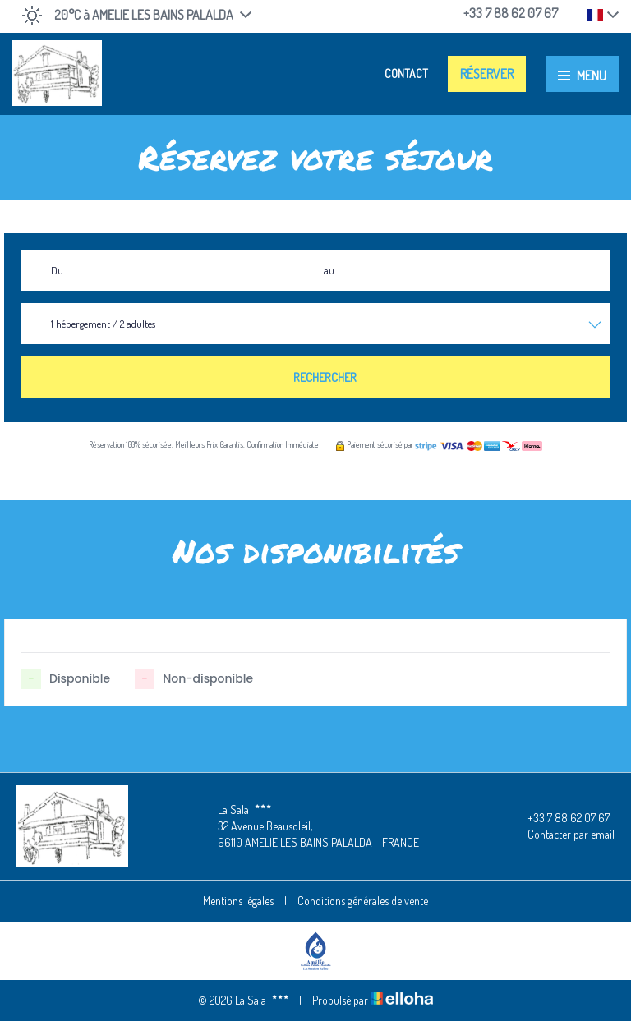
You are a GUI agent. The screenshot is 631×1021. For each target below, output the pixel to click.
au (329, 270)
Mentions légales (238, 901)
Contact (406, 73)
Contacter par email (562, 834)
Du (57, 270)
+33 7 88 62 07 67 (559, 818)
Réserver (487, 74)
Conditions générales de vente (362, 901)
